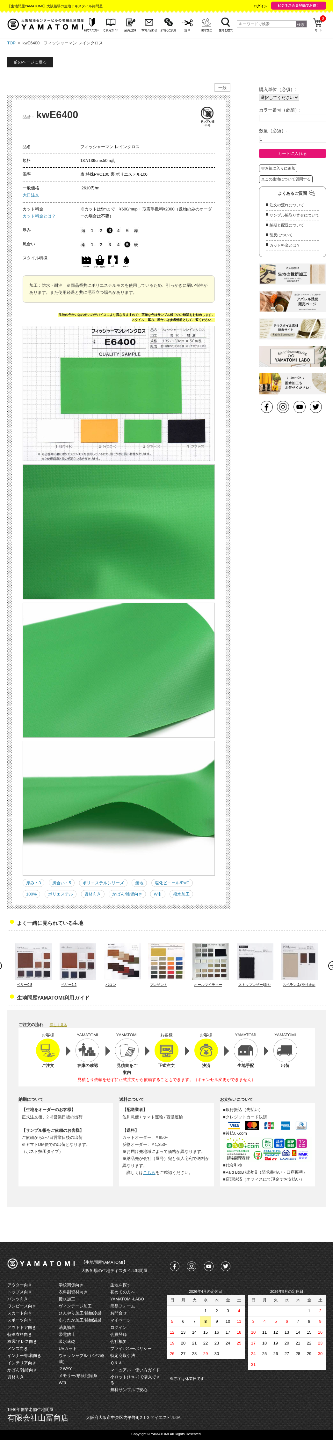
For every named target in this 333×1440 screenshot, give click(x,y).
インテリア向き (21, 1362)
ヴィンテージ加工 (75, 1306)
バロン (110, 985)
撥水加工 (181, 894)
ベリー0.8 (24, 985)
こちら (149, 1172)
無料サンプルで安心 (129, 1389)
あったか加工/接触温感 (80, 1320)
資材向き (92, 894)
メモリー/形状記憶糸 (78, 1375)
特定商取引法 (122, 1355)
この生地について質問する (286, 179)
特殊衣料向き (19, 1334)
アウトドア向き (21, 1327)
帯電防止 (67, 1334)
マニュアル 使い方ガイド (135, 1370)
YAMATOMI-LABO (127, 1299)
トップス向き (19, 1292)
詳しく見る (58, 1025)
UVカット (68, 1348)
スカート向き (19, 1313)
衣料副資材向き (73, 1292)
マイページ (120, 1320)
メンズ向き (17, 1348)
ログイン (260, 6)
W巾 (158, 894)
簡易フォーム (122, 1306)
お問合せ (118, 1313)
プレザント (158, 985)
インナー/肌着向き (24, 1355)
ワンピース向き (21, 1306)
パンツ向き (17, 1299)
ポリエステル (60, 894)
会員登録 (118, 1334)
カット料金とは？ (39, 216)
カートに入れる (292, 153)
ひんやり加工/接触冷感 (80, 1313)
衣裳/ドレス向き (22, 1341)
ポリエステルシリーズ (103, 882)
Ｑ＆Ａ (116, 1362)
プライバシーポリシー (131, 1348)
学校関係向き (71, 1285)
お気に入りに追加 (278, 168)
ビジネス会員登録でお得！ (299, 5)
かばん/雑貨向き (127, 894)
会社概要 (118, 1341)
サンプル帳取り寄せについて (294, 215)
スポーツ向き (19, 1320)
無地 (139, 882)
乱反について (281, 235)
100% (31, 894)
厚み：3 (33, 882)
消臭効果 (67, 1327)
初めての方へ (122, 1292)
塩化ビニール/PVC (172, 882)
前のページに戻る (30, 62)
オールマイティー (208, 985)
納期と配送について (287, 225)
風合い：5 (61, 882)
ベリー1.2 (68, 985)
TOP (11, 43)
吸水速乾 (67, 1341)
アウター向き (19, 1285)
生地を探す (120, 1285)
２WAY (65, 1368)
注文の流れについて (287, 205)
